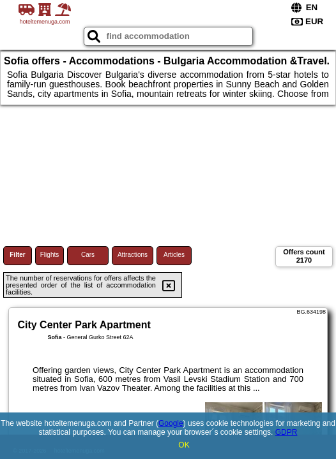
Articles (174, 254)
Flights (49, 254)
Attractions (133, 254)
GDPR (286, 432)
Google (170, 423)
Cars (88, 254)
